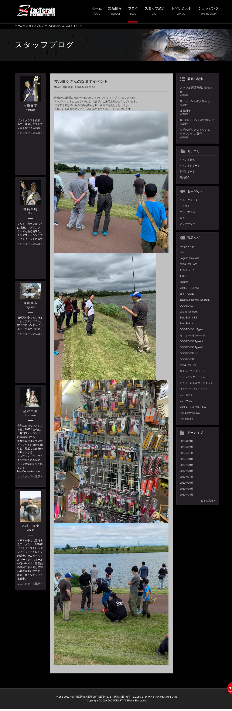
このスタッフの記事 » (29, 132)
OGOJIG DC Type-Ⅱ (192, 341)
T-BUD (183, 276)
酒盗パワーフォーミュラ (194, 388)
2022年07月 (186, 476)
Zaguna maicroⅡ (189, 258)
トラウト (185, 205)
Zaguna (184, 281)
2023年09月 (186, 441)
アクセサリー (187, 223)
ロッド (183, 217)
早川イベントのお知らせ (197, 103)
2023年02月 (186, 447)
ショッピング (208, 12)
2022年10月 (186, 459)
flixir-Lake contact (189, 412)
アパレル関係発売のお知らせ (197, 91)
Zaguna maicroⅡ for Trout (194, 299)
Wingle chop (187, 246)
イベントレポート (190, 165)
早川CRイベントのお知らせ (197, 121)
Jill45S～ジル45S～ (191, 287)
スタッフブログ (35, 25)
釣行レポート (187, 171)
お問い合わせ (181, 12)
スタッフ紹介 (155, 12)
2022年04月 (186, 494)
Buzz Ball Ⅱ (187, 323)
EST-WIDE (186, 400)
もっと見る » (208, 500)
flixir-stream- (187, 418)
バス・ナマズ (187, 211)
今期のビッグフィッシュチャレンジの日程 (197, 133)
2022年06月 (186, 482)
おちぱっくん (187, 270)
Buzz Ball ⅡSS (188, 317)
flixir (182, 252)
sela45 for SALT (189, 365)
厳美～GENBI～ (189, 293)
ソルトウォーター (190, 200)
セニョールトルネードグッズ (196, 383)
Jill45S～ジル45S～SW (193, 406)
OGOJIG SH (187, 359)
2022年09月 (186, 464)
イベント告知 (187, 159)
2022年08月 (186, 470)
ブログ (133, 12)
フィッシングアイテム (192, 377)
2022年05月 (186, 488)
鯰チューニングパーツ (192, 371)
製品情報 (115, 12)
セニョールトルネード (192, 335)
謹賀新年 (197, 112)
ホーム (97, 12)
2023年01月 (186, 453)
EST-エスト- (187, 394)
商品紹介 (185, 177)
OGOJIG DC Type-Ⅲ (192, 347)
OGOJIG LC (187, 305)
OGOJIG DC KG (189, 353)
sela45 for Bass (188, 264)
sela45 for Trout (188, 311)
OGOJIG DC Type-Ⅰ (192, 329)
